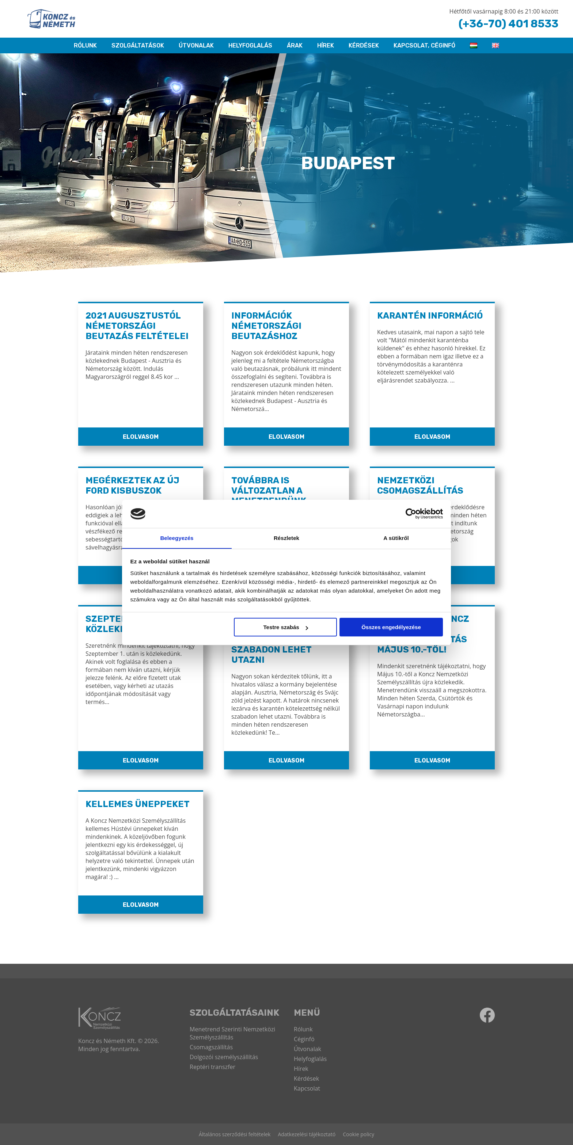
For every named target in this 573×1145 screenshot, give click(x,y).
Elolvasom (141, 436)
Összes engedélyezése (391, 627)
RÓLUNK (85, 45)
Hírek (325, 45)
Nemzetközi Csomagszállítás (420, 485)
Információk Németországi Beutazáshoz (266, 326)
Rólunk (303, 1029)
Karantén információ (431, 316)
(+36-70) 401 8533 (507, 23)
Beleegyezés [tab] (176, 538)
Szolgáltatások (137, 45)
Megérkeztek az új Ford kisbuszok (133, 485)
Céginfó (304, 1039)
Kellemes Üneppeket (138, 804)
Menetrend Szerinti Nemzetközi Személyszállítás (232, 1033)
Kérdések (364, 45)
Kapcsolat (307, 1088)
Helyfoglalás (310, 1059)
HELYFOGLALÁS (250, 45)
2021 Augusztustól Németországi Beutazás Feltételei (137, 326)
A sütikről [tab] (396, 538)
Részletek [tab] (286, 538)
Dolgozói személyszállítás (224, 1057)
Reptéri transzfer (212, 1067)
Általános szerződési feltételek (234, 1134)
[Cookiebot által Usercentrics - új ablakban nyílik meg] (411, 513)
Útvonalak (196, 45)
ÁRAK (295, 45)
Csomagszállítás (211, 1047)
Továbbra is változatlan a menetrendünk (269, 490)
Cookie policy (358, 1134)
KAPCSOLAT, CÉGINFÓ (424, 45)
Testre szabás (285, 627)
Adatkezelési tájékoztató (306, 1134)
